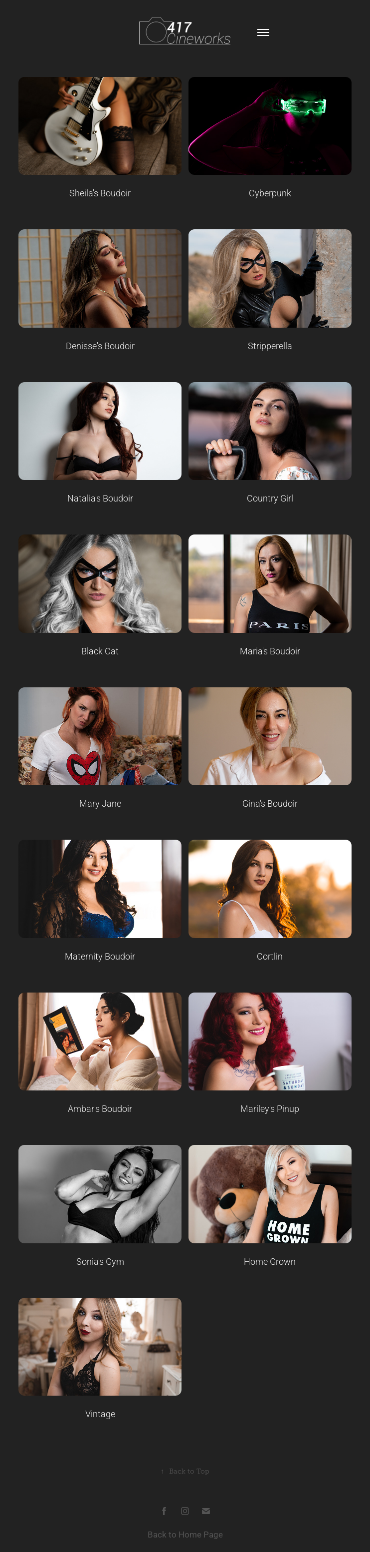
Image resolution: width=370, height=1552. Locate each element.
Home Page (201, 1534)
